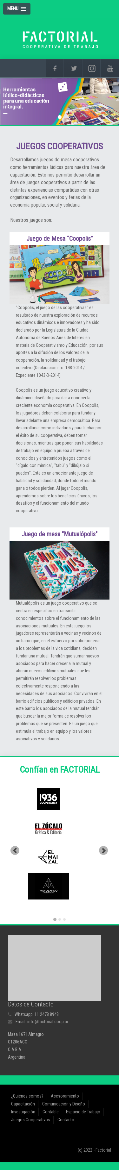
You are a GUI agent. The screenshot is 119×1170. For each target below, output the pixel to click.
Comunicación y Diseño (63, 1103)
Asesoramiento (65, 1095)
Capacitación (23, 1103)
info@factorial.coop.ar (47, 1021)
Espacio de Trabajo (83, 1111)
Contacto (65, 1119)
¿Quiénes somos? (27, 1095)
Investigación (23, 1111)
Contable (51, 1111)
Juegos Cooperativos (30, 1119)
